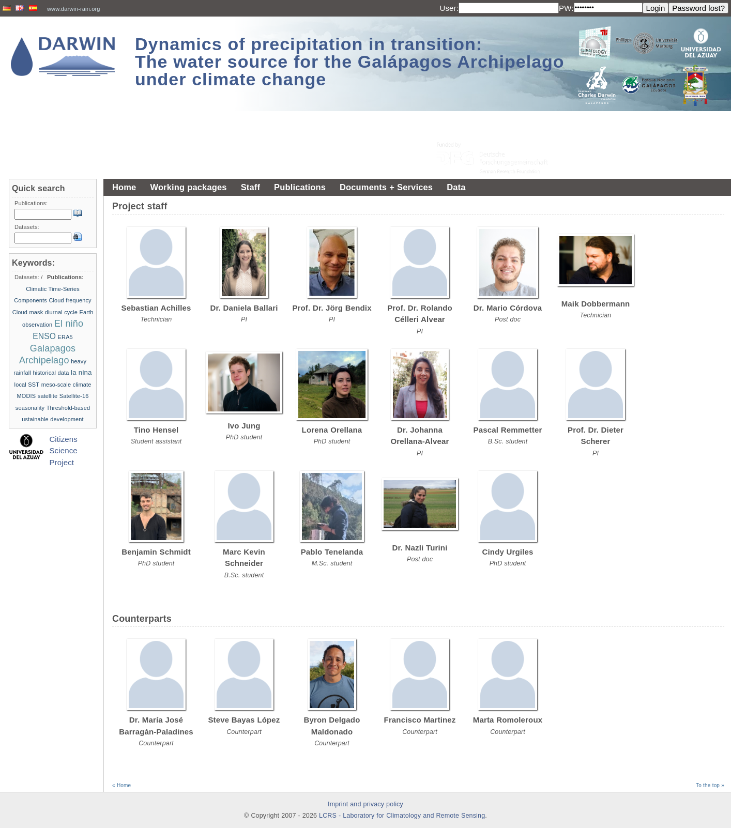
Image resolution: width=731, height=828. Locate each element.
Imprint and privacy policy (365, 804)
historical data (51, 373)
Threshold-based (68, 408)
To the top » (710, 785)
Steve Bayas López (244, 719)
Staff (250, 187)
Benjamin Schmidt (156, 551)
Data (456, 187)
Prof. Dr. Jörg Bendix (331, 307)
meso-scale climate (66, 384)
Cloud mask (27, 312)
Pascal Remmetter (508, 429)
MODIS (26, 396)
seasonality (30, 408)
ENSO (44, 336)
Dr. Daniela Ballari (244, 307)
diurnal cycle (61, 312)
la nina (81, 372)
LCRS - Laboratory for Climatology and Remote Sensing (402, 815)
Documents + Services (386, 187)
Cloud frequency (70, 300)
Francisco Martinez (420, 719)
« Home (121, 785)
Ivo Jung (243, 425)
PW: (566, 8)
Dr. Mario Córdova (508, 307)
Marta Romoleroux (507, 719)
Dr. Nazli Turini (420, 547)
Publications (300, 187)
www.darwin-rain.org (73, 9)
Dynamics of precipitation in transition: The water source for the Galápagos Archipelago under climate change (350, 61)
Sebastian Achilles (156, 307)
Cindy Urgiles (508, 551)
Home (124, 187)
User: (449, 8)
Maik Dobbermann (595, 303)
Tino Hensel (156, 429)
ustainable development (52, 419)
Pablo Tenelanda (332, 551)
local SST (27, 384)
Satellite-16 (74, 396)
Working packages (188, 187)
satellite (48, 396)
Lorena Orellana (332, 429)
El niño (68, 323)
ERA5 (65, 337)
